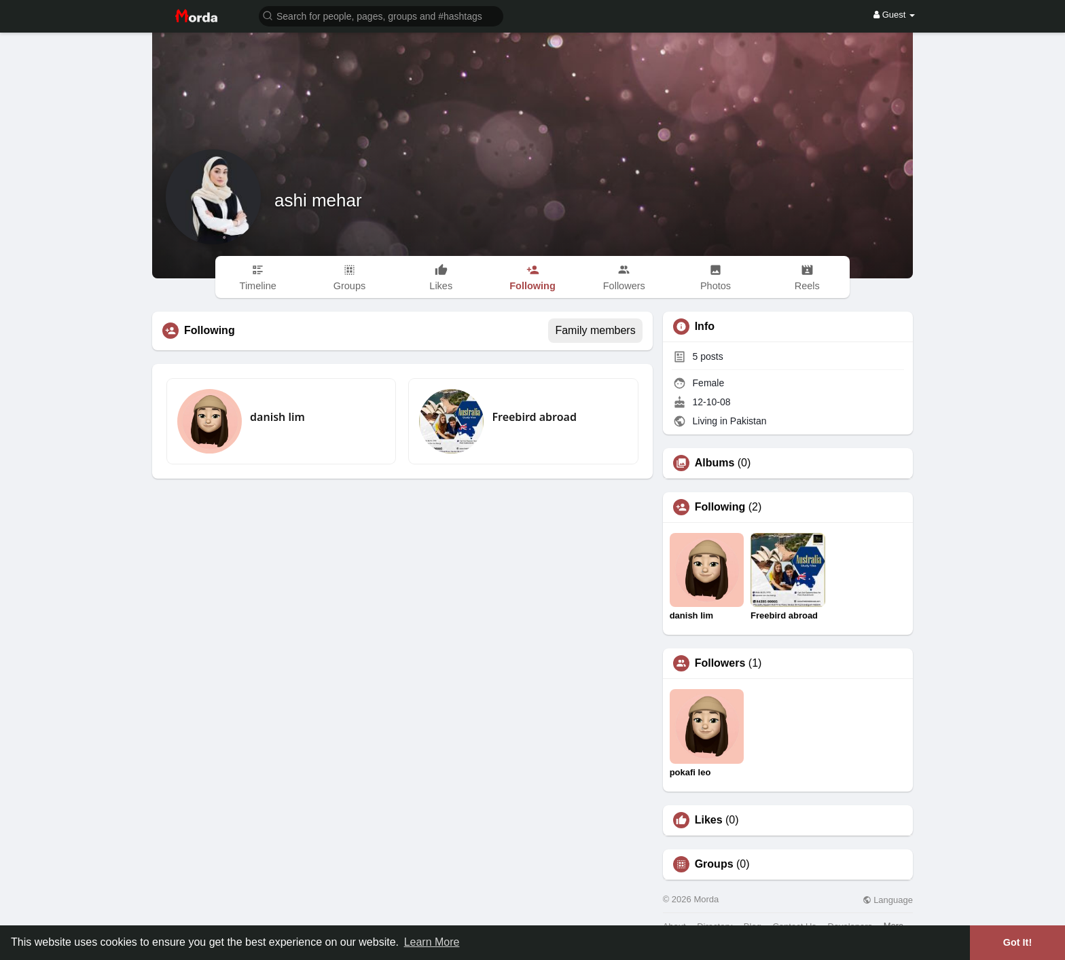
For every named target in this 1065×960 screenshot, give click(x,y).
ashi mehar (318, 200)
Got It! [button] (1017, 942)
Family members (595, 330)
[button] (381, 15)
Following (720, 507)
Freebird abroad (534, 416)
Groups (714, 864)
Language (888, 900)
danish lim (277, 416)
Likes (709, 820)
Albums (715, 463)
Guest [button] (894, 15)
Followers (720, 663)
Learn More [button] (432, 942)
